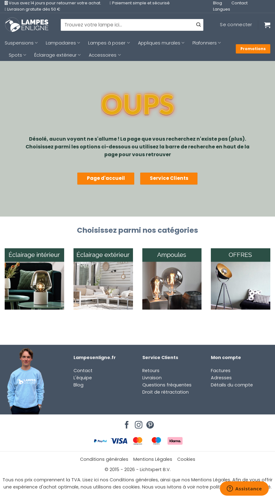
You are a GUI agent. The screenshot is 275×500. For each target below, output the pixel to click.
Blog (217, 3)
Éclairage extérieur (57, 55)
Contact (239, 3)
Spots (17, 55)
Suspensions (21, 43)
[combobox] (132, 25)
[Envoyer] (198, 25)
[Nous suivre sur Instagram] (138, 423)
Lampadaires (63, 43)
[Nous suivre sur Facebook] (126, 423)
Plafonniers (206, 43)
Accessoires (105, 55)
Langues (221, 9)
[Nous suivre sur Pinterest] (149, 423)
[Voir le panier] (267, 25)
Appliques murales (161, 43)
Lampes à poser (109, 43)
